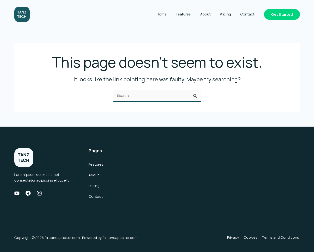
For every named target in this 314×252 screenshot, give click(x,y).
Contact (248, 14)
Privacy (236, 237)
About (211, 14)
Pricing (228, 14)
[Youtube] (17, 193)
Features (191, 14)
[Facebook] (28, 193)
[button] (282, 14)
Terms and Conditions (281, 237)
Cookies (252, 237)
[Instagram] (39, 193)
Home (172, 14)
